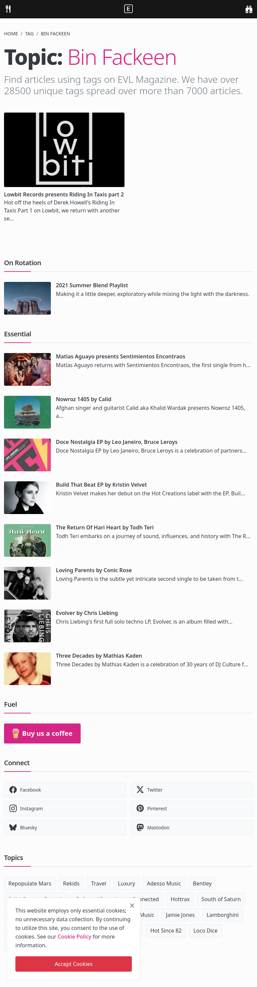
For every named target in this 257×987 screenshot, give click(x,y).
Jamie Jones (180, 915)
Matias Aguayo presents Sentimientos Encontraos (120, 356)
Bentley (202, 883)
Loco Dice (205, 930)
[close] (132, 905)
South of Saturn (221, 899)
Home (11, 33)
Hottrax (180, 899)
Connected (145, 899)
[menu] (8, 9)
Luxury (126, 883)
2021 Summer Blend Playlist (92, 285)
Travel (98, 883)
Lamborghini (222, 915)
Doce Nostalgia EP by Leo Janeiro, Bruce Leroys (116, 442)
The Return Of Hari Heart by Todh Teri (105, 527)
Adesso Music (164, 883)
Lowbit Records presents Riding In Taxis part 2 (64, 194)
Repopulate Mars (29, 883)
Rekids (71, 883)
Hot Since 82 (165, 930)
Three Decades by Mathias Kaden (99, 655)
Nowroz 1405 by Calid (83, 399)
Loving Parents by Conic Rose (94, 570)
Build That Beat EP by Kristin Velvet (101, 484)
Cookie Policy (74, 936)
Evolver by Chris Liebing (87, 613)
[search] (249, 9)
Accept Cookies (73, 964)
